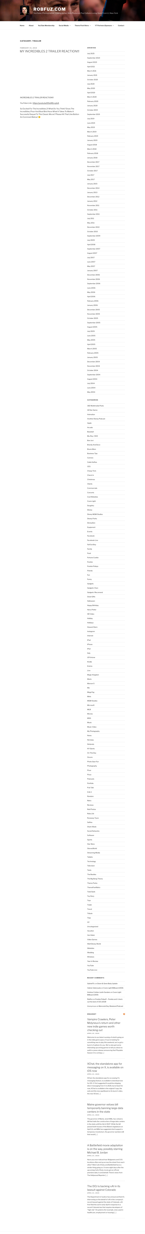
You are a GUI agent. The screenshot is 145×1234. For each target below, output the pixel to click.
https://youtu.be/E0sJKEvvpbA (46, 95)
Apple (89, 415)
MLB (89, 701)
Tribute (89, 905)
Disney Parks (92, 510)
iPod (88, 640)
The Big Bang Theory (95, 870)
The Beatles (91, 866)
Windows (90, 948)
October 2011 (92, 201)
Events (89, 523)
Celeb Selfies (92, 454)
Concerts (90, 484)
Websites (90, 940)
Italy (88, 645)
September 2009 (93, 227)
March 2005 (92, 340)
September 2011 (93, 206)
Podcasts (90, 770)
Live (88, 662)
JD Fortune (91, 649)
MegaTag (90, 684)
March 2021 (91, 62)
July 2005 (91, 323)
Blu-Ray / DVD (92, 428)
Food (89, 545)
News (89, 727)
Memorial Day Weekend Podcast (111, 998)
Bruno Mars (91, 441)
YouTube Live (92, 962)
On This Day (91, 744)
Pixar (89, 762)
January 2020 (92, 97)
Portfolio (90, 775)
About (31, 17)
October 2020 (92, 71)
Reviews (90, 797)
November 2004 (93, 358)
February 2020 (92, 93)
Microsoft (90, 697)
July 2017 (90, 167)
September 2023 (93, 49)
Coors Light (91, 493)
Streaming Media (93, 844)
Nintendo (90, 736)
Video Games (92, 931)
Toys (89, 892)
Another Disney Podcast (96, 410)
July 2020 (91, 75)
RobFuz (90, 991)
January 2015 (92, 175)
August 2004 (92, 371)
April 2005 (91, 336)
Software (90, 827)
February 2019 (92, 128)
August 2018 (92, 136)
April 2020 (91, 84)
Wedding (90, 944)
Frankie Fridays (92, 558)
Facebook (91, 527)
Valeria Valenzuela (94, 980)
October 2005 (92, 310)
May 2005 (91, 332)
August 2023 (92, 54)
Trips (89, 909)
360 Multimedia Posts (95, 397)
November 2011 (93, 197)
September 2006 (93, 275)
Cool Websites (92, 488)
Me (88, 679)
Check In (90, 467)
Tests (89, 862)
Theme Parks (92, 875)
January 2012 (92, 193)
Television (91, 857)
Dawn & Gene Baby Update (107, 975)
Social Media (65, 17)
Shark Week (91, 818)
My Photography (93, 723)
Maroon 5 (90, 675)
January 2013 (92, 184)
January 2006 (92, 297)
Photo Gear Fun (93, 753)
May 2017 (91, 171)
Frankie (90, 554)
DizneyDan (91, 514)
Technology (91, 853)
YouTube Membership (46, 17)
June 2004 (91, 379)
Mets (89, 688)
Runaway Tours (93, 810)
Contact (121, 17)
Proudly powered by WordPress (75, 1229)
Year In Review (92, 953)
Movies (90, 705)
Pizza (89, 766)
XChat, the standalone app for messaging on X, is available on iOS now (105, 1059)
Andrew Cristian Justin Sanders (98, 984)
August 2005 (92, 319)
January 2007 (92, 262)
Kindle (89, 653)
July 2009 (91, 232)
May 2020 (91, 80)
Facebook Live (92, 532)
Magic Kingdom (93, 666)
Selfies (89, 814)
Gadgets (90, 575)
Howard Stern (92, 619)
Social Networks (93, 823)
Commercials (92, 480)
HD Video (90, 606)
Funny (89, 571)
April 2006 (91, 288)
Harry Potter (91, 601)
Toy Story (90, 888)
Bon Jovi (90, 432)
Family (89, 541)
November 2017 (93, 158)
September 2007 (93, 240)
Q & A (89, 784)
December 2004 (93, 353)
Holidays (90, 614)
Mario (89, 671)
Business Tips (92, 445)
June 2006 (91, 280)
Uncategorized (92, 918)
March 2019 (91, 123)
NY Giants (91, 740)
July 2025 (90, 45)
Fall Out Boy (91, 536)
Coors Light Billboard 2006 (113, 980)
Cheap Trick (91, 462)
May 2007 (91, 258)
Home (22, 17)
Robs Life (90, 805)
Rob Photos (91, 801)
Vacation (90, 922)
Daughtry (90, 497)
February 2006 (92, 293)
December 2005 (93, 301)
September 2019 (93, 106)
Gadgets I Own (92, 580)
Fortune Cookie (92, 549)
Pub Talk (90, 779)
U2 (88, 914)
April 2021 (91, 58)
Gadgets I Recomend (95, 584)
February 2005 (92, 345)
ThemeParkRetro (93, 879)
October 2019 (92, 102)
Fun (88, 567)
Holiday (90, 610)
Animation (91, 406)
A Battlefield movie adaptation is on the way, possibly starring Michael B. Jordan (105, 1140)
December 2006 (93, 266)
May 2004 (91, 384)
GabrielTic (91, 975)
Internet (90, 627)
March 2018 (91, 141)
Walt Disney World (94, 935)
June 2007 (91, 253)
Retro (89, 792)
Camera (90, 449)
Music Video (91, 718)
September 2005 (93, 314)
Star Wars (91, 836)
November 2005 (93, 306)
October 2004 (92, 362)
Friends (90, 562)
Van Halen (91, 927)
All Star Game (92, 402)
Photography (92, 757)
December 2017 (93, 154)
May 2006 (91, 284)
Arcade (90, 419)
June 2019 (91, 115)
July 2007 (91, 249)
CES (88, 458)
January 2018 (92, 149)
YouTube (90, 957)
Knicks (89, 658)
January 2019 (92, 132)
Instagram (91, 623)
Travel (89, 901)
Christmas (91, 471)
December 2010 (93, 219)
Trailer (89, 896)
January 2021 (92, 67)
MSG (89, 710)
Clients (89, 475)
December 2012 (93, 188)
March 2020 (92, 88)
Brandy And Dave (93, 436)
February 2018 (92, 145)
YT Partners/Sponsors (104, 17)
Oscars (90, 749)
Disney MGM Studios (95, 506)
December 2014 (93, 180)
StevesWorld (92, 840)
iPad (89, 632)
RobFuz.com (49, 9)
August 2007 (92, 245)
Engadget (91, 1006)
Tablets (90, 849)
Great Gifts (91, 588)
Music (89, 714)
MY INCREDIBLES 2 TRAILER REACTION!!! (49, 43)
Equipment (91, 519)
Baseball (90, 423)
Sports (89, 831)
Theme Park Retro (83, 17)
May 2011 (91, 214)
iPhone (89, 636)
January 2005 (92, 349)
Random (90, 788)
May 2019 (91, 119)
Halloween (91, 593)
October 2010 (92, 223)
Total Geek (91, 883)
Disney (89, 501)
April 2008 (91, 236)
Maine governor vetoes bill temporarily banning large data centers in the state (105, 1100)
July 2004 (91, 375)
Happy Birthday (93, 597)
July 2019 (90, 110)
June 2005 (91, 327)
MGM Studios (92, 692)
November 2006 (93, 271)
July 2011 (90, 210)
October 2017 (92, 162)
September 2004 (93, 366)
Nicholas (90, 731)
